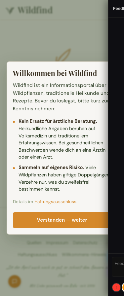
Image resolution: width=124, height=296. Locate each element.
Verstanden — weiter (62, 220)
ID (114, 241)
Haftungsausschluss (55, 201)
